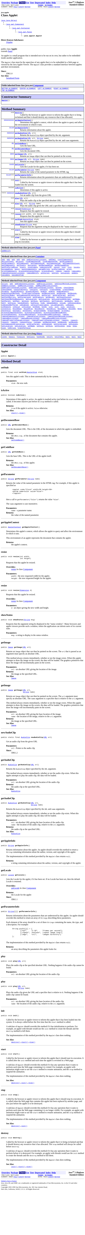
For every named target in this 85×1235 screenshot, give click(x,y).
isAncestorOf (46, 283)
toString (12, 354)
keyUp (44, 329)
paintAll (17, 333)
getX (77, 322)
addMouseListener (26, 303)
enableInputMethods (11, 313)
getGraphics (38, 317)
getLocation (31, 320)
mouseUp (72, 331)
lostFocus (6, 331)
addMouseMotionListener (47, 303)
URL (29, 139)
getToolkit (45, 322)
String (11, 133)
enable (44, 310)
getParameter (21, 178)
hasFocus (35, 324)
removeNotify (33, 290)
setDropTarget (33, 350)
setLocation (7, 352)
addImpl (52, 274)
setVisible (60, 352)
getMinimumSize (61, 280)
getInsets (21, 280)
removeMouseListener (30, 343)
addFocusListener (45, 301)
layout (57, 283)
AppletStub (28, 231)
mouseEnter (40, 331)
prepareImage (40, 333)
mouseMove (62, 331)
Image (12, 161)
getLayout (32, 280)
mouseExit (51, 331)
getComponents (8, 280)
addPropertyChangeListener (14, 306)
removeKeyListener (10, 343)
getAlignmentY (8, 278)
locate (77, 283)
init (17, 190)
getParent (6, 322)
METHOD (27, 7)
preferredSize (58, 285)
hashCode (41, 363)
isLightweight (57, 326)
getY (4, 324)
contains (34, 308)
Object (39, 360)
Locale (11, 172)
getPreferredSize (10, 283)
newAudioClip (21, 203)
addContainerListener (37, 274)
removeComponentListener (13, 340)
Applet (5, 105)
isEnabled (24, 326)
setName (31, 352)
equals (12, 363)
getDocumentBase (22, 156)
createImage (55, 308)
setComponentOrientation (13, 350)
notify (50, 363)
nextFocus (6, 333)
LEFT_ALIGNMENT (45, 92)
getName (76, 320)
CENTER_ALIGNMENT (28, 92)
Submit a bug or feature (9, 1225)
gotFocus (12, 324)
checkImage (69, 306)
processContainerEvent (29, 287)
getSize (25, 322)
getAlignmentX (66, 276)
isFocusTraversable (40, 326)
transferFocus (24, 354)
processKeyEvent (9, 338)
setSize (40, 352)
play (17, 209)
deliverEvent (8, 276)
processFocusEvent (33, 336)
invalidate (33, 283)
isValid (16, 329)
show (69, 352)
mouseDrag (28, 331)
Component (38, 89)
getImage (19, 161)
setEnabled (47, 350)
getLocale (19, 173)
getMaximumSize (46, 280)
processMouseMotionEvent (49, 338)
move (80, 331)
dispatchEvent (32, 310)
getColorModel (8, 315)
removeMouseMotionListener (54, 343)
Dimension (26, 220)
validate (6, 292)
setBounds (62, 347)
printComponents (9, 287)
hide (43, 324)
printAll (66, 333)
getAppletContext (23, 125)
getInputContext (64, 317)
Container (40, 270)
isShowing (6, 329)
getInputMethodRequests (13, 320)
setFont (55, 290)
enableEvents (63, 310)
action (5, 301)
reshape (37, 347)
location (71, 329)
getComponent (23, 278)
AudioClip (10, 139)
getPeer (16, 322)
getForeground (24, 317)
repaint (65, 345)
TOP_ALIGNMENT (8, 94)
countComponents (65, 274)
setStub (18, 231)
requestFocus (26, 347)
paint (17, 285)
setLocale (73, 350)
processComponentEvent (12, 336)
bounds (59, 306)
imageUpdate (52, 324)
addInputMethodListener (66, 301)
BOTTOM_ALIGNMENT (10, 92)
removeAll (76, 287)
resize (18, 220)
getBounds (61, 313)
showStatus (20, 237)
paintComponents (29, 285)
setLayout (65, 290)
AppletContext (9, 125)
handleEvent (23, 324)
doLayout (20, 276)
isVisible (26, 329)
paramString (44, 285)
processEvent (48, 287)
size (4, 354)
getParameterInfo (23, 184)
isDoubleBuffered (10, 326)
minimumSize (7, 285)
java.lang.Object (9, 21)
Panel (10, 55)
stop (17, 250)
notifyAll (59, 363)
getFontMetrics (9, 317)
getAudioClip (21, 139)
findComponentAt (33, 276)
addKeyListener (9, 303)
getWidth (69, 322)
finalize (21, 363)
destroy (18, 117)
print (69, 285)
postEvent (27, 333)
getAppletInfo (21, 133)
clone (4, 363)
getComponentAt (38, 278)
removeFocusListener (36, 340)
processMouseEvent (27, 338)
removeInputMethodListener (60, 340)
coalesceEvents (21, 308)
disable (5, 310)
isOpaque (69, 326)
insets (23, 283)
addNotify (6, 264)
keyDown (36, 329)
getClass (31, 363)
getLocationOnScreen (61, 320)
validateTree (18, 292)
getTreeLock (57, 322)
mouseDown (17, 331)
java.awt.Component (15, 25)
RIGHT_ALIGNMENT (61, 92)
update (75, 290)
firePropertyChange (31, 313)
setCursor (45, 290)
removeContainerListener (13, 290)
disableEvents (17, 310)
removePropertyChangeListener (16, 345)
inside (63, 324)
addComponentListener (25, 301)
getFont (71, 315)
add (3, 274)
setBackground (49, 347)
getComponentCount (71, 278)
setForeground (60, 350)
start (17, 243)
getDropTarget (59, 315)
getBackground (48, 313)
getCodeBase (20, 150)
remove (59, 287)
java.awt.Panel (25, 34)
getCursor (46, 315)
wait (68, 363)
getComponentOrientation (28, 315)
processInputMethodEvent (55, 336)
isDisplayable (74, 324)
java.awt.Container (21, 30)
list (64, 283)
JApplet (9, 46)
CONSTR (21, 7)
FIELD (15, 7)
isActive (19, 198)
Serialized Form (12, 81)
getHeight (50, 317)
